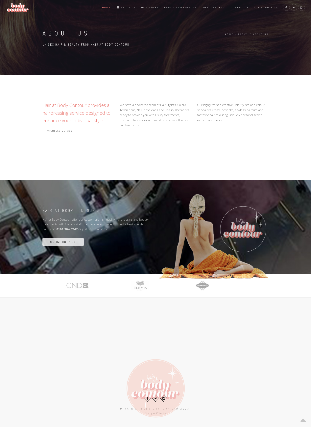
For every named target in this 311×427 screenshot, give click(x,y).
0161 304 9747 (265, 7)
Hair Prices (149, 7)
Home (106, 7)
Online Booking (63, 242)
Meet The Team (214, 7)
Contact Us (240, 7)
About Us (125, 7)
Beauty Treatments (180, 7)
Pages (243, 34)
